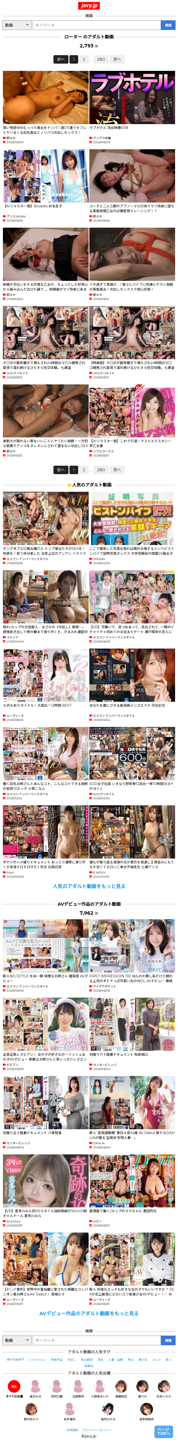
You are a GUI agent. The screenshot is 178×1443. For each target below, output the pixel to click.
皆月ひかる (108, 1412)
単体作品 (57, 1359)
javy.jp (90, 5)
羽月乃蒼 (57, 1389)
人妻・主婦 (115, 1359)
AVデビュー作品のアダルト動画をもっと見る (89, 1313)
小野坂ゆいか (100, 1389)
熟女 (131, 1359)
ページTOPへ (163, 1432)
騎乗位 (89, 1366)
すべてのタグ (15, 1359)
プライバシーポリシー (96, 1430)
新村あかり (31, 1412)
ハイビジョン (37, 1359)
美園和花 (121, 1389)
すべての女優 (14, 1389)
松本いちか (164, 1389)
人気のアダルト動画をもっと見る (89, 886)
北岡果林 (78, 1389)
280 (101, 59)
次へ (117, 59)
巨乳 (100, 1359)
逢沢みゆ (35, 1389)
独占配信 (87, 1359)
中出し (72, 1359)
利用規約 (72, 1430)
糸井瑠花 (69, 1412)
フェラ (156, 1359)
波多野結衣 (146, 1412)
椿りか (142, 1389)
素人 (168, 1359)
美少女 (142, 1359)
